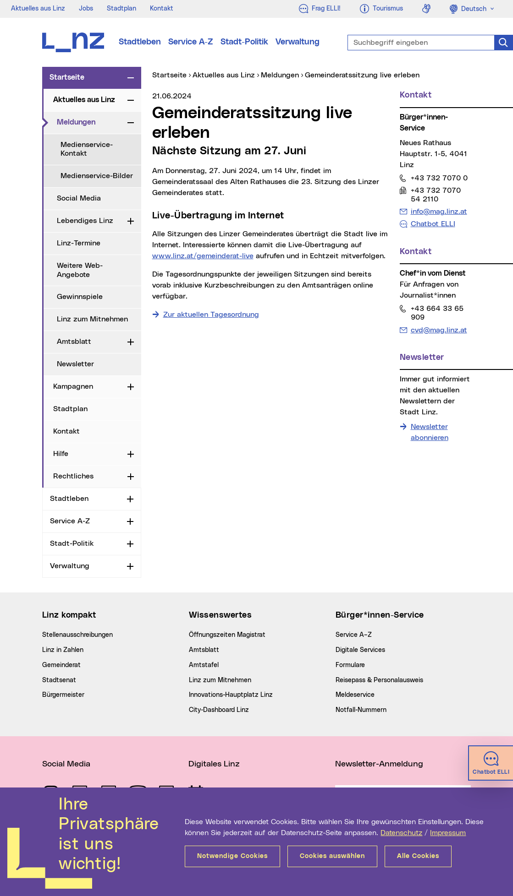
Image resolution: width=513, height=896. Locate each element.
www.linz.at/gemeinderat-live (203, 256)
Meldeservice (355, 695)
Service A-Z (190, 42)
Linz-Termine (78, 243)
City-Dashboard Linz (219, 710)
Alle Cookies (418, 856)
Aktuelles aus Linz (38, 8)
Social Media (79, 198)
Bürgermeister (63, 695)
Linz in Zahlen (62, 650)
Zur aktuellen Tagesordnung (211, 314)
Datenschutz (401, 832)
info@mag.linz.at (438, 211)
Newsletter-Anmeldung (379, 764)
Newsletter (75, 364)
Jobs (86, 8)
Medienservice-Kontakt (87, 149)
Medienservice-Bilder (97, 175)
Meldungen (90, 122)
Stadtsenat (59, 680)
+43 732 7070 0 (439, 178)
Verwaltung (298, 42)
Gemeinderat (61, 665)
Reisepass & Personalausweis (379, 680)
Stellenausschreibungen (77, 635)
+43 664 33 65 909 (436, 312)
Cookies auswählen (332, 856)
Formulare (350, 665)
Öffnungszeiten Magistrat (227, 635)
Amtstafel (204, 665)
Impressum (448, 832)
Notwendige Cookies (232, 856)
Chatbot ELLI (433, 224)
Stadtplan (121, 8)
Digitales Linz (214, 764)
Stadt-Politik (244, 42)
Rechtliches (73, 476)
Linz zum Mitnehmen (92, 319)
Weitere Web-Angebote (80, 270)
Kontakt (161, 8)
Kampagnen (73, 386)
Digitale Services (360, 650)
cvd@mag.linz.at (438, 330)
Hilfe (60, 453)
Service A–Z (354, 635)
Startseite (67, 77)
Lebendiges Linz (85, 220)
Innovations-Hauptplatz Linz (231, 695)
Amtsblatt (74, 341)
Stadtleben (140, 42)
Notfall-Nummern (361, 710)
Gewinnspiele (80, 296)
